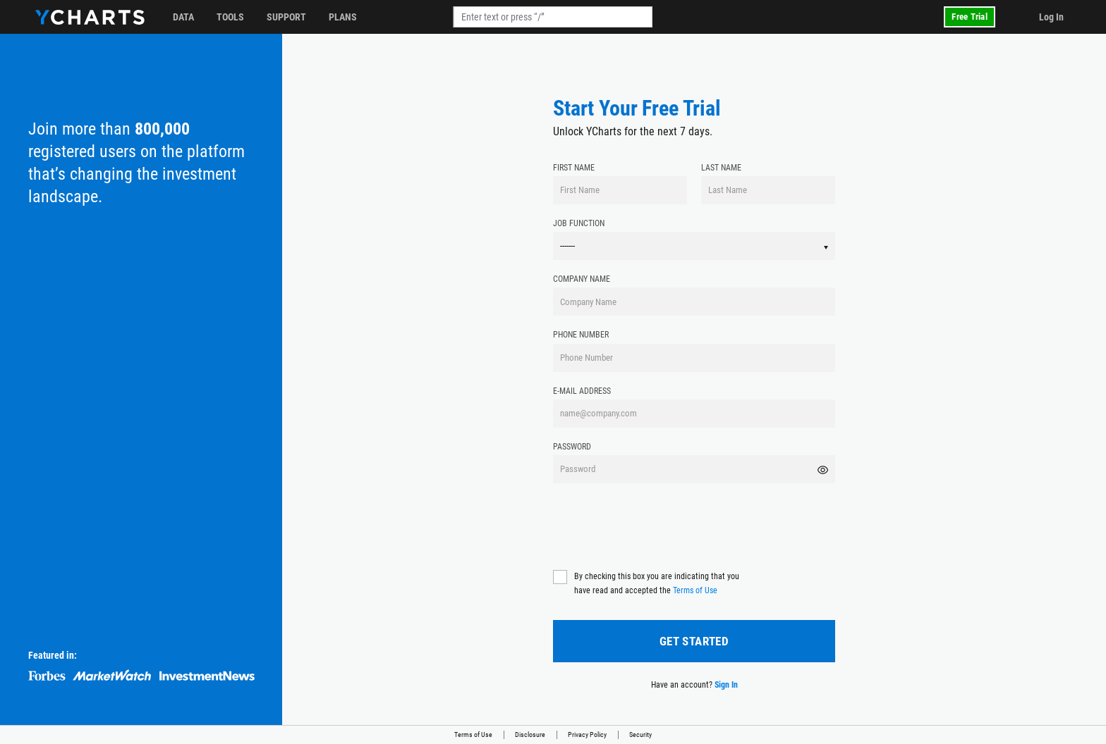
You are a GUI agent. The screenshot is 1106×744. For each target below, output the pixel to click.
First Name (574, 168)
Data (183, 17)
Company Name (581, 279)
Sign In (726, 685)
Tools (230, 17)
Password (572, 447)
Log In (1051, 17)
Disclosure (530, 734)
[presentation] (660, 524)
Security (640, 734)
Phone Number (581, 335)
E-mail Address (582, 391)
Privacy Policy (587, 734)
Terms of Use (695, 590)
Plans (343, 17)
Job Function (578, 223)
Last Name (721, 168)
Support (286, 17)
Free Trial (970, 16)
